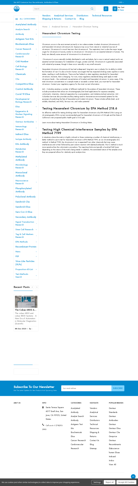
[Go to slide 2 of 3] (37, 287)
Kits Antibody (22, 144)
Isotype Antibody (26, 139)
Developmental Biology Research (26, 100)
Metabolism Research (26, 150)
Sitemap (93, 448)
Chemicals (21, 74)
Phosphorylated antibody (23, 190)
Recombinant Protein (26, 246)
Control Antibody (24, 89)
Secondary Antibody (26, 217)
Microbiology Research (26, 166)
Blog (82, 18)
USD (121, 2)
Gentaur (112, 424)
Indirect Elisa (22, 134)
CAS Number (22, 61)
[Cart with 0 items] (116, 8)
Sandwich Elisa (23, 206)
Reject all (110, 482)
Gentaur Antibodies (26, 121)
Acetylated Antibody (26, 24)
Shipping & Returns (51, 18)
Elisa (26, 106)
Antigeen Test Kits (25, 39)
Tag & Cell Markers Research (26, 235)
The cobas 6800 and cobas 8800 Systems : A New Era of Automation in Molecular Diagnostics (26, 310)
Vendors (46, 15)
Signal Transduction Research (26, 223)
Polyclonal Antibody (26, 196)
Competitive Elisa (24, 84)
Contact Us (70, 18)
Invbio (111, 460)
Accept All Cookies (126, 482)
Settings (97, 482)
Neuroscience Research (26, 182)
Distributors (82, 15)
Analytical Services (63, 15)
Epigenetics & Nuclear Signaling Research (26, 114)
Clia (26, 79)
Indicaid (112, 456)
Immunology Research (26, 128)
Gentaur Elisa (115, 428)
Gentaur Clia (114, 432)
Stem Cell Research (26, 229)
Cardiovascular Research (26, 55)
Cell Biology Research (26, 68)
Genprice (113, 436)
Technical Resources (102, 15)
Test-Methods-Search (26, 275)
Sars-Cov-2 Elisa (24, 211)
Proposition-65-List (26, 269)
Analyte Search (26, 29)
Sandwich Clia (23, 201)
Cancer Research (26, 49)
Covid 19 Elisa (23, 94)
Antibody (26, 34)
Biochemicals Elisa (25, 44)
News (26, 251)
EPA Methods (26, 241)
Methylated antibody (21, 158)
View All (112, 464)
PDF (26, 256)
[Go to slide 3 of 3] (32, 287)
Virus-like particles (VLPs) (25, 263)
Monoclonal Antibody (21, 174)
